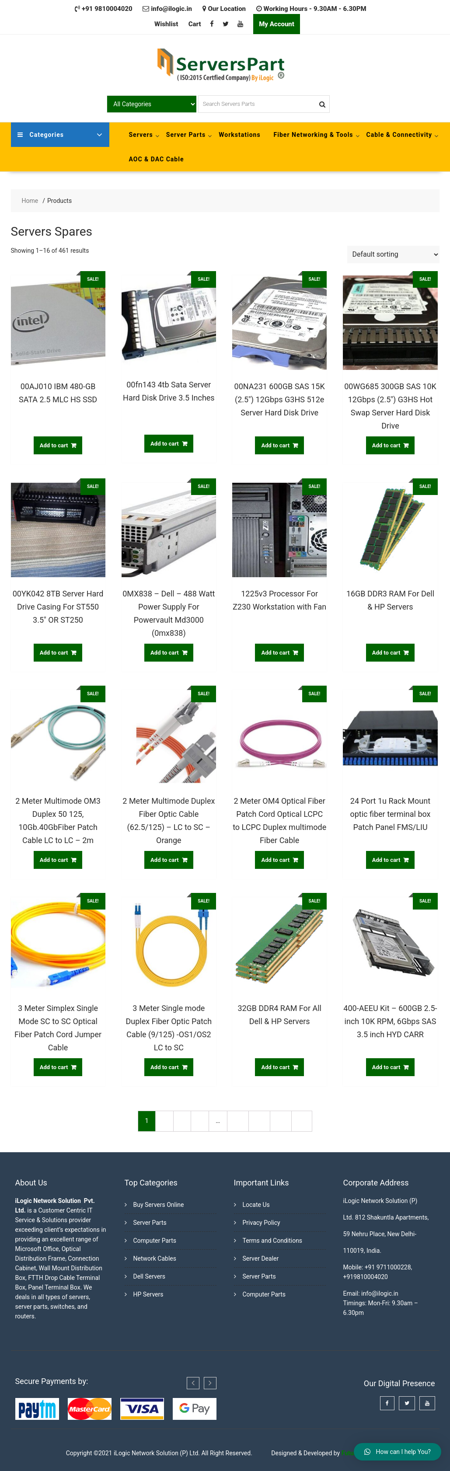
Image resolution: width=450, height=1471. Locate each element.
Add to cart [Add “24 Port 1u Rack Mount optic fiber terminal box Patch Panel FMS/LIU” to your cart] (386, 860)
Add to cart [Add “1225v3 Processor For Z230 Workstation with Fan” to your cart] (275, 652)
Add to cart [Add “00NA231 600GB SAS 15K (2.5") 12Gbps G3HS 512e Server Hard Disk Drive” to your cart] (275, 445)
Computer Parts (154, 1240)
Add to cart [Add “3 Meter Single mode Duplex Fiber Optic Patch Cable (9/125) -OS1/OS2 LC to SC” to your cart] (164, 1067)
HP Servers (148, 1294)
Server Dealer (261, 1258)
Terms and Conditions (273, 1240)
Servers (141, 134)
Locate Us (256, 1204)
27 (237, 1121)
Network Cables (154, 1258)
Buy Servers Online (158, 1204)
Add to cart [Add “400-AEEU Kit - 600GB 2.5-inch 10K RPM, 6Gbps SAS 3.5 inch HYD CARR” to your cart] (386, 1067)
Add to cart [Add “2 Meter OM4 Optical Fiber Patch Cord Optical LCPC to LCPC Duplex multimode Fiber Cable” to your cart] (275, 860)
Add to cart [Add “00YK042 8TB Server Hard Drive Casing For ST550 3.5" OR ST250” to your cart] (54, 652)
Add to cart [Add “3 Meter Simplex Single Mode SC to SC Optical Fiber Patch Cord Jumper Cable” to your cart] (54, 1067)
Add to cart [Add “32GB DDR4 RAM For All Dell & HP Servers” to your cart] (275, 1067)
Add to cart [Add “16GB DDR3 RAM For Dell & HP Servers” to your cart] (386, 652)
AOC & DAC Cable (156, 159)
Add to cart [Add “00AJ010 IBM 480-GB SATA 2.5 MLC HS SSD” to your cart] (54, 445)
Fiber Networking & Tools (313, 134)
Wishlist (166, 24)
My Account (276, 24)
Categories (40, 134)
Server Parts (186, 134)
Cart (194, 24)
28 (259, 1121)
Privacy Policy (261, 1222)
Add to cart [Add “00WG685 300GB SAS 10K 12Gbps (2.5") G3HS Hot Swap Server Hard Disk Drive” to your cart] (386, 445)
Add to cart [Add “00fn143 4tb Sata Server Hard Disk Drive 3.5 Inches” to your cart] (164, 443)
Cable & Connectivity (399, 134)
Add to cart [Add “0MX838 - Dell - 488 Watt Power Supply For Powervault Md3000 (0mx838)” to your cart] (164, 652)
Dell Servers (149, 1276)
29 (280, 1121)
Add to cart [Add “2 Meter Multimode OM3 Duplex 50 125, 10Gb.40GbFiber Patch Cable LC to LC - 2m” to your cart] (54, 860)
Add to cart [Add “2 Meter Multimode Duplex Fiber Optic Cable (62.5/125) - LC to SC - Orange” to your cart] (164, 860)
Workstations (239, 134)
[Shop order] (393, 254)
